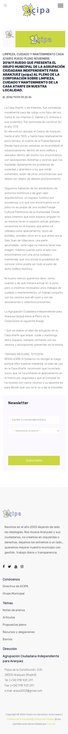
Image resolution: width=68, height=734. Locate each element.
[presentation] (35, 444)
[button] (60, 4)
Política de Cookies (44, 719)
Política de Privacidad (19, 719)
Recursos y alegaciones (19, 632)
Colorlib (51, 724)
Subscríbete (34, 460)
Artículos (9, 617)
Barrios (7, 639)
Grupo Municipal (13, 593)
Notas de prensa (14, 610)
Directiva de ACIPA (15, 586)
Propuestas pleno (14, 624)
